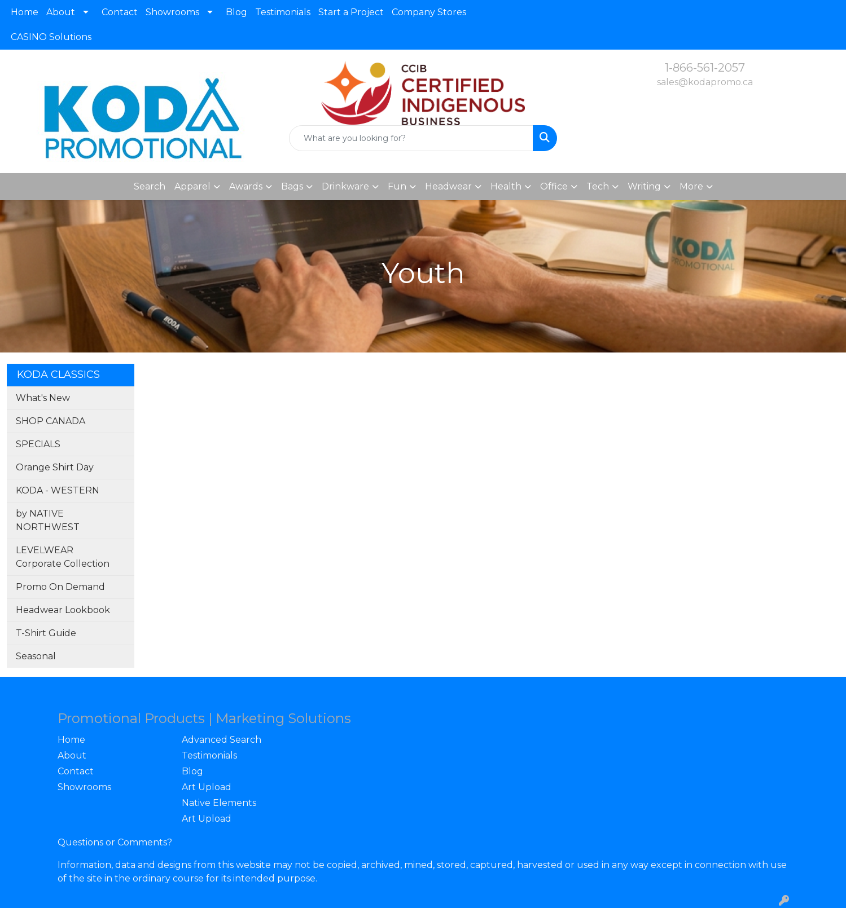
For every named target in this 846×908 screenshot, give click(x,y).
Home (24, 12)
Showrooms (172, 12)
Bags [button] (292, 186)
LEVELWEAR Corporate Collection (62, 557)
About (60, 12)
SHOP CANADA (50, 421)
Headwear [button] (448, 186)
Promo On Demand (60, 586)
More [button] (691, 186)
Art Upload (206, 787)
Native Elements (219, 802)
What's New (43, 398)
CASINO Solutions (51, 37)
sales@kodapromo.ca (705, 82)
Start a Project (351, 12)
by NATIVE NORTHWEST (48, 520)
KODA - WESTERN (57, 490)
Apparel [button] (192, 186)
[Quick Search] (411, 138)
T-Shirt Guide (46, 633)
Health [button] (505, 186)
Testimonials (282, 12)
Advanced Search (221, 739)
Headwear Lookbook (63, 610)
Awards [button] (245, 186)
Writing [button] (644, 186)
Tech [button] (597, 186)
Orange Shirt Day (55, 467)
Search (149, 186)
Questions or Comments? (115, 842)
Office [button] (554, 186)
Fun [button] (397, 186)
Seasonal (36, 656)
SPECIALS (38, 444)
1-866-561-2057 (705, 67)
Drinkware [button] (345, 186)
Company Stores (429, 12)
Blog (236, 12)
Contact (120, 12)
